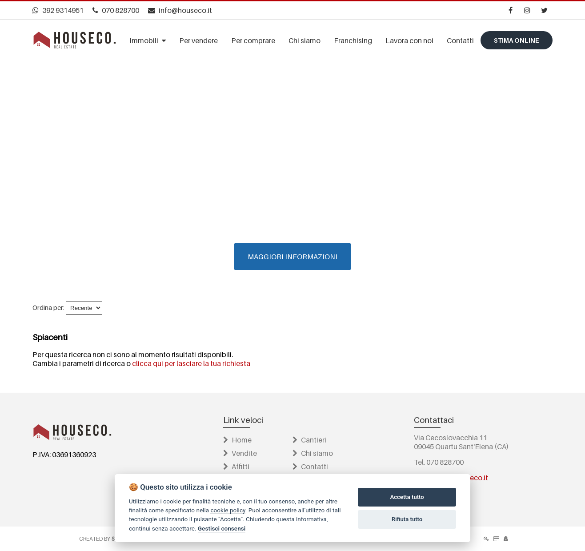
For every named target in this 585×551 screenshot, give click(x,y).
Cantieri (309, 439)
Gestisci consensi (221, 528)
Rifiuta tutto (407, 519)
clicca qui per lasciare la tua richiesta (191, 363)
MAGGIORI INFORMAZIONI (292, 256)
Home (237, 439)
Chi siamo (312, 453)
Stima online (516, 40)
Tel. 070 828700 (439, 462)
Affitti (236, 466)
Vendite (240, 453)
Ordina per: (48, 307)
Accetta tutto (407, 497)
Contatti (310, 466)
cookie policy (227, 510)
